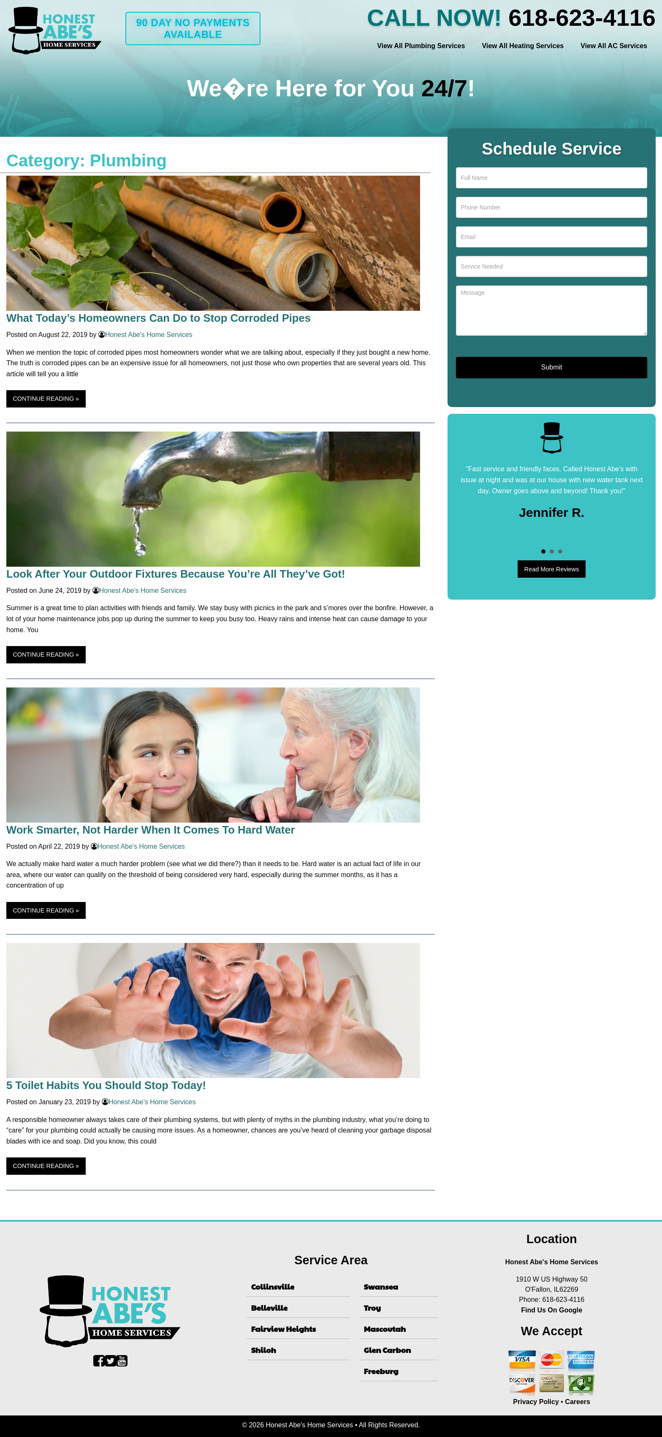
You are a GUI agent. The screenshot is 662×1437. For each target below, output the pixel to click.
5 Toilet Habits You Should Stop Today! (106, 1085)
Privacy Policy (536, 1401)
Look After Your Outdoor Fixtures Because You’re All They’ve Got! (175, 574)
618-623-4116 (582, 17)
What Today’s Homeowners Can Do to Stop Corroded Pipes (158, 318)
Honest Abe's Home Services (149, 334)
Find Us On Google (551, 1310)
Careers (577, 1401)
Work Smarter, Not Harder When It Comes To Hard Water (150, 830)
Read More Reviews (551, 569)
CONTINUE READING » (46, 398)
